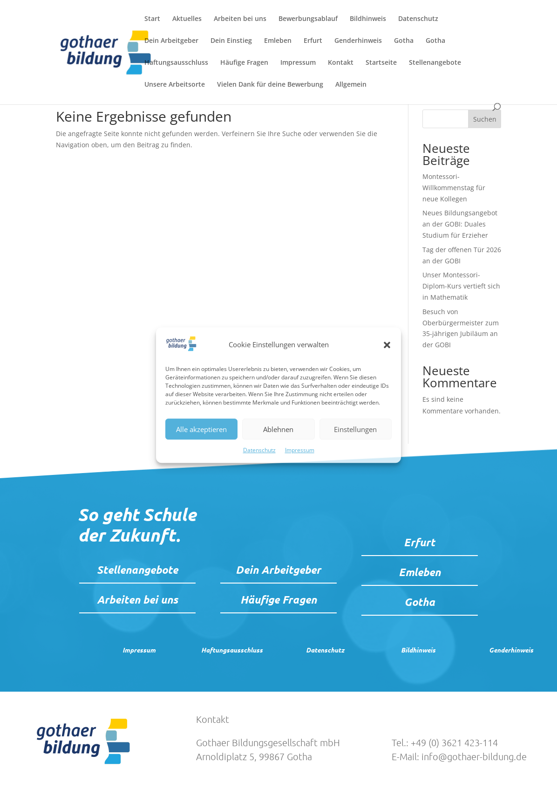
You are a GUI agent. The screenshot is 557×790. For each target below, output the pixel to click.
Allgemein (351, 85)
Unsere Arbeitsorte (174, 85)
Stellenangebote (435, 63)
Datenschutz (259, 450)
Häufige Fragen (244, 63)
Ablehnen (278, 429)
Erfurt (313, 41)
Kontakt (340, 63)
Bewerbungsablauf (308, 19)
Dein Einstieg (231, 41)
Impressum (299, 450)
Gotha (404, 41)
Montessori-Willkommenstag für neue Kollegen (453, 187)
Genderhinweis (358, 41)
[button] (387, 345)
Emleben (278, 41)
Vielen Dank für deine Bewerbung (270, 85)
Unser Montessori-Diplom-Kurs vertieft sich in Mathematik (461, 286)
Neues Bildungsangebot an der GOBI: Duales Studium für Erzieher (459, 224)
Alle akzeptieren (201, 429)
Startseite (381, 63)
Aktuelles (187, 19)
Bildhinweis (368, 19)
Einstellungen (355, 429)
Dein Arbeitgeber (171, 41)
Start (152, 19)
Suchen (484, 119)
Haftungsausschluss (176, 63)
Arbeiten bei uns (240, 19)
